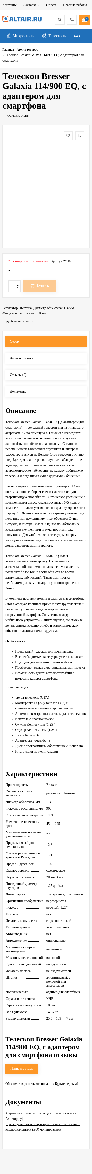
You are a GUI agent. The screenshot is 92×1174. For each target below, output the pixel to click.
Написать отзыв (21, 1068)
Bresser (51, 785)
